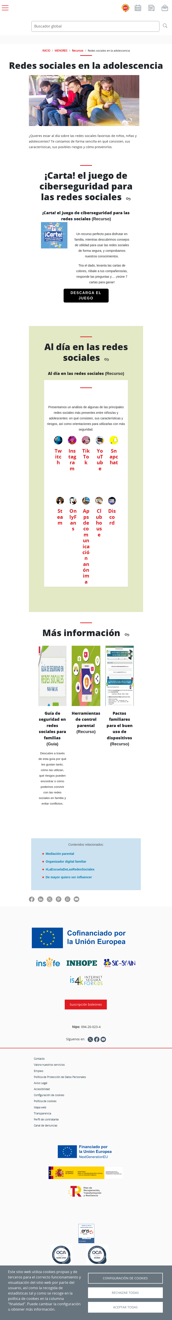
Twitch (58, 456)
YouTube (100, 459)
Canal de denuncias (45, 1125)
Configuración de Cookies (125, 1278)
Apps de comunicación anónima (86, 546)
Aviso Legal (40, 1083)
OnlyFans (73, 519)
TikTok (86, 456)
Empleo (38, 1071)
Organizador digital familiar (66, 861)
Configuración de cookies (49, 1095)
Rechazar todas (125, 1293)
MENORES (61, 50)
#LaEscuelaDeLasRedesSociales (70, 869)
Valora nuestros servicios (49, 1064)
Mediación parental (60, 853)
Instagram (72, 459)
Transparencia (42, 1113)
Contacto (39, 1058)
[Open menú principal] (4, 7)
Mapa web (40, 1107)
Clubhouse (99, 522)
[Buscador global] (95, 26)
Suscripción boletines (86, 1005)
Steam (60, 516)
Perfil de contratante (46, 1119)
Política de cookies (45, 1101)
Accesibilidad (42, 1089)
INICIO (46, 50)
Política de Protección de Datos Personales (60, 1077)
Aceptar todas (125, 1307)
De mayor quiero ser (69, 877)
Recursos (77, 50)
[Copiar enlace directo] (128, 198)
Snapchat (114, 456)
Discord (112, 516)
